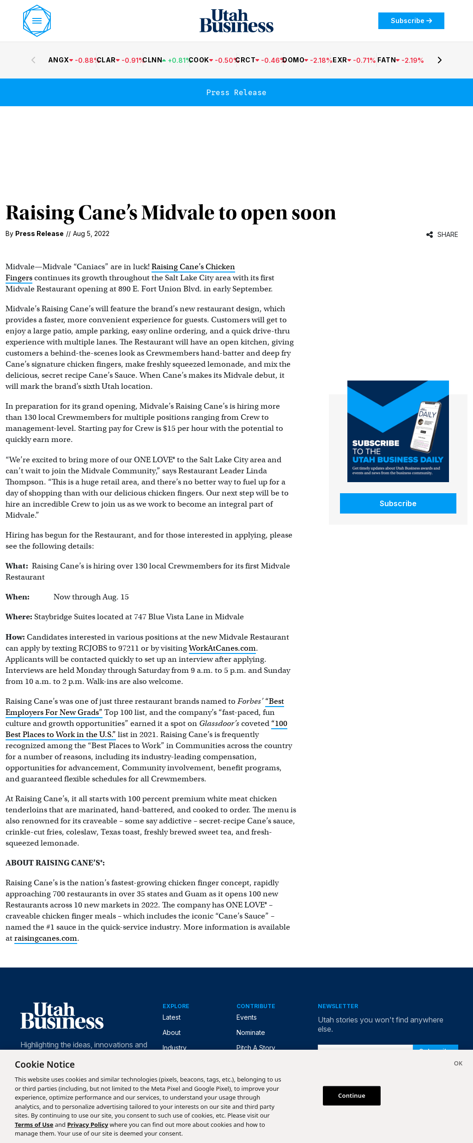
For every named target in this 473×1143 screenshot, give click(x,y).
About (172, 1032)
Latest (172, 1017)
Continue (351, 1095)
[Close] (458, 1064)
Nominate (250, 1032)
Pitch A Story (255, 1048)
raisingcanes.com (45, 938)
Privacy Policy (88, 1124)
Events (246, 1017)
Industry (175, 1048)
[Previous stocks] (33, 60)
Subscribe (411, 20)
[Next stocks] (440, 60)
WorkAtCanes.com (222, 648)
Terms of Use (34, 1124)
